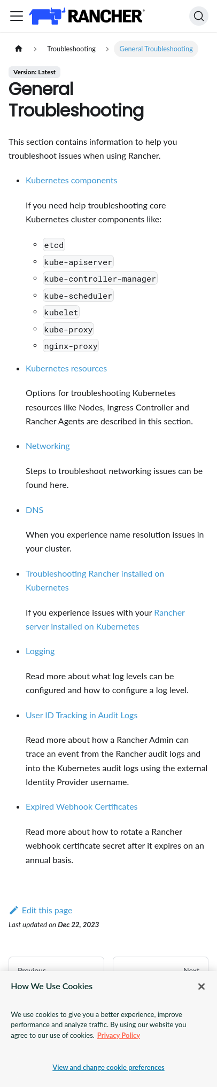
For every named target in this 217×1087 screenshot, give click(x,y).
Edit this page (40, 910)
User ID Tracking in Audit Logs (81, 715)
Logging (40, 651)
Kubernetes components (71, 180)
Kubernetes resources (66, 368)
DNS (34, 509)
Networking (48, 445)
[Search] (198, 16)
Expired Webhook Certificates (82, 806)
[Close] (201, 986)
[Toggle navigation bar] (17, 16)
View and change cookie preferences (108, 1067)
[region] (108, 1029)
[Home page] (19, 49)
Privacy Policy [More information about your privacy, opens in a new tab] (118, 1035)
